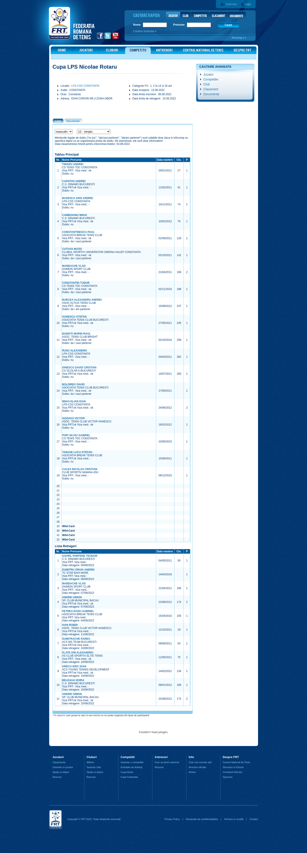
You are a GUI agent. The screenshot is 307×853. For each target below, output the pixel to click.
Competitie (210, 79)
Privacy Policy (172, 819)
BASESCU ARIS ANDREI (77, 198)
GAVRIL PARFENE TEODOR (79, 555)
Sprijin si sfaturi (61, 772)
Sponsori (227, 777)
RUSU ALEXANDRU (74, 350)
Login (247, 4)
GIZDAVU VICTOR (73, 418)
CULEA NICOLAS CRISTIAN (79, 469)
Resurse (57, 777)
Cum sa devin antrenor (167, 762)
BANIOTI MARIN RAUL (76, 333)
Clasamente (59, 762)
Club (206, 84)
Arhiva (192, 772)
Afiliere (90, 762)
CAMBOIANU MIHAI (74, 215)
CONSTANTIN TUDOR (76, 282)
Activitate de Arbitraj (131, 767)
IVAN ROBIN (70, 625)
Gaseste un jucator (63, 767)
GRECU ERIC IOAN (74, 666)
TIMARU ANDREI (72, 164)
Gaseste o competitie (132, 762)
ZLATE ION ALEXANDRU (77, 652)
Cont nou (231, 4)
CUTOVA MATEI (72, 249)
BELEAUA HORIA (73, 680)
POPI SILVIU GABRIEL (76, 435)
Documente (211, 94)
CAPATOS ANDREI (74, 181)
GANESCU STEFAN (74, 316)
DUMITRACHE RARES (76, 638)
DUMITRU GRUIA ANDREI (78, 569)
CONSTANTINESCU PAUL (78, 232)
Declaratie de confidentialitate (202, 819)
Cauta (228, 25)
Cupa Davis (127, 772)
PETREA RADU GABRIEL (78, 611)
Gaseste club (94, 767)
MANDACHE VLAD (74, 265)
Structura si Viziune (233, 767)
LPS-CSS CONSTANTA (85, 85)
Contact (254, 819)
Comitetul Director (232, 772)
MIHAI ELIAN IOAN (74, 401)
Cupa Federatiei (129, 777)
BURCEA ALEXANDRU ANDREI (82, 299)
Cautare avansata (144, 31)
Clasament (210, 89)
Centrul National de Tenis (236, 762)
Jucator (208, 74)
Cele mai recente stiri (200, 762)
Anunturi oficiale (197, 767)
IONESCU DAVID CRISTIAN (79, 367)
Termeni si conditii (233, 819)
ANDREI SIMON (72, 597)
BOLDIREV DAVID (73, 384)
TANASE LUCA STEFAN (77, 452)
